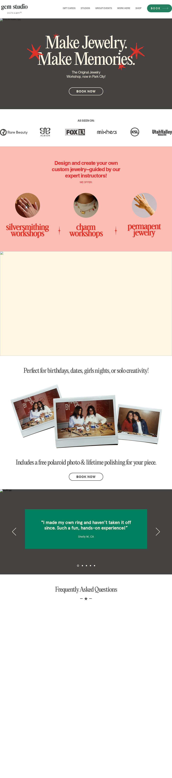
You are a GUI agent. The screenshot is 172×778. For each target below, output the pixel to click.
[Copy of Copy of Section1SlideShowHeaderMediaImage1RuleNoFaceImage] (94, 565)
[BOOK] (159, 8)
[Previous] (14, 532)
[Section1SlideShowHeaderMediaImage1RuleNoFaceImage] (78, 566)
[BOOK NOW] (86, 91)
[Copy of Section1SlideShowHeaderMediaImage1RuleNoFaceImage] (90, 565)
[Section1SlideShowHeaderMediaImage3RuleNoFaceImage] (86, 565)
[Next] (158, 532)
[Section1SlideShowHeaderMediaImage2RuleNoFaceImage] (82, 565)
